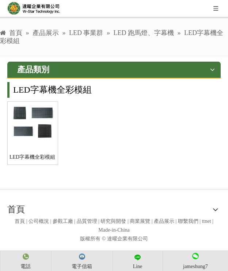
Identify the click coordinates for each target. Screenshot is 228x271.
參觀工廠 (63, 221)
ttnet (206, 221)
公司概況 (38, 221)
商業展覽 (140, 221)
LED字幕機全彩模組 (32, 157)
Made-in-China (114, 230)
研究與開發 (113, 221)
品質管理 (87, 221)
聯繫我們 (188, 221)
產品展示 (164, 221)
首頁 (20, 221)
